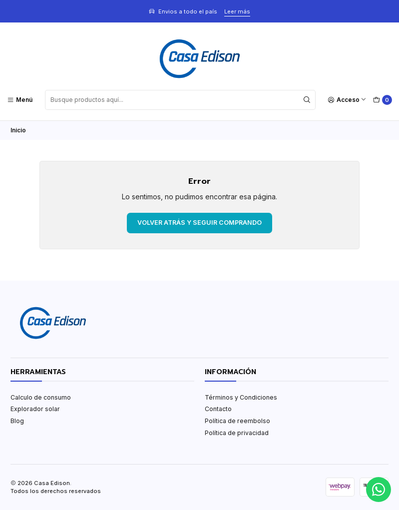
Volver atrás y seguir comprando (199, 222)
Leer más (237, 11)
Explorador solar (35, 409)
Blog (17, 421)
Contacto (218, 409)
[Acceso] (347, 99)
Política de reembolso (237, 421)
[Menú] (19, 99)
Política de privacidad (237, 433)
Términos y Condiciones (241, 397)
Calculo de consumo (40, 397)
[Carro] (382, 100)
